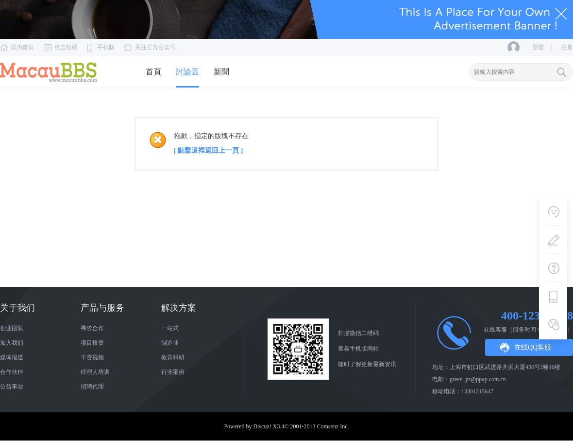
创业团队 (11, 328)
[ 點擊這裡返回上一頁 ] (208, 150)
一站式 (170, 328)
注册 (567, 47)
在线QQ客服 (532, 347)
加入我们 (11, 342)
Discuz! (262, 426)
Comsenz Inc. (333, 426)
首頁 (153, 72)
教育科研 (173, 357)
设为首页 (22, 47)
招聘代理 (92, 386)
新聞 (221, 72)
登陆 (538, 47)
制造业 (170, 342)
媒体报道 (11, 357)
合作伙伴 (11, 372)
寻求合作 (92, 328)
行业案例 (173, 372)
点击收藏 (66, 47)
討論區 (187, 72)
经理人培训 (95, 372)
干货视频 (92, 357)
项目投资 (92, 342)
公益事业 (11, 386)
